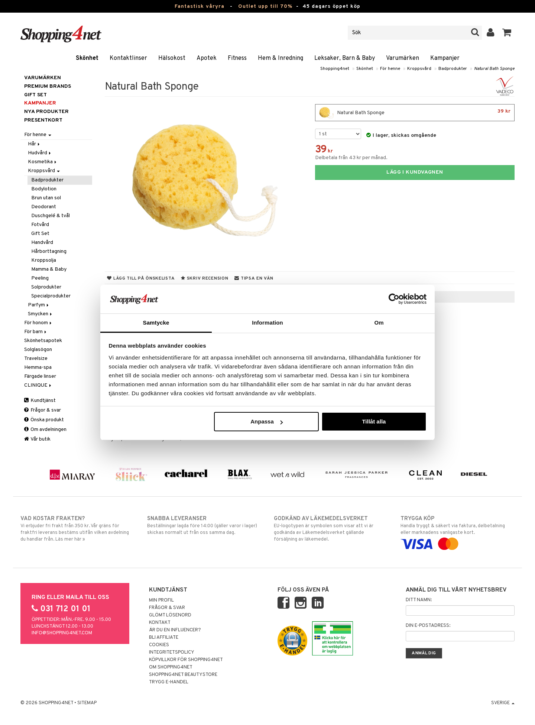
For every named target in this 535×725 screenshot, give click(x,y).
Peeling (40, 278)
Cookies (159, 645)
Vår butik (37, 439)
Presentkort (43, 120)
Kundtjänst (40, 400)
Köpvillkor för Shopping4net (186, 660)
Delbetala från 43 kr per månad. (351, 158)
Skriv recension (204, 278)
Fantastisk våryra (199, 6)
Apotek (207, 58)
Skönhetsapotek (43, 341)
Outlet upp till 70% (265, 6)
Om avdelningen (45, 429)
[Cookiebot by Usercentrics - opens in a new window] (394, 298)
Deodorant (43, 207)
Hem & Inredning (280, 58)
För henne (390, 69)
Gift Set (40, 234)
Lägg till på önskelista (141, 278)
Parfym (39, 305)
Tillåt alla (374, 421)
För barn (36, 332)
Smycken (40, 314)
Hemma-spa (38, 367)
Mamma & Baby (49, 269)
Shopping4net (334, 69)
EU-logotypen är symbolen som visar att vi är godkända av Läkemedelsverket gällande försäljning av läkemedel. (331, 528)
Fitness (237, 58)
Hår (34, 144)
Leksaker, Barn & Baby (344, 58)
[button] (507, 33)
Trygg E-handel (168, 682)
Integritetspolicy (171, 652)
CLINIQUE (38, 385)
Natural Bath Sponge (494, 69)
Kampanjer (445, 58)
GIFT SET (35, 95)
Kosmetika (43, 162)
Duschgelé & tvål (50, 216)
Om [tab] (378, 322)
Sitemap (87, 703)
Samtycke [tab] (156, 322)
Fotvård (40, 225)
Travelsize (36, 358)
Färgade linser (40, 376)
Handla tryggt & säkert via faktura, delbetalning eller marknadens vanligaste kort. (458, 531)
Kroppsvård (419, 69)
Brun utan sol (46, 198)
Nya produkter (46, 112)
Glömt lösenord (170, 615)
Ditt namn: (419, 600)
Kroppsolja (43, 260)
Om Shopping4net (170, 667)
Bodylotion (43, 189)
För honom (38, 323)
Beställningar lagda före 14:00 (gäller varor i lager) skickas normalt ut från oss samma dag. (204, 525)
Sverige (503, 703)
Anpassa (266, 421)
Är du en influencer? (175, 630)
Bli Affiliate (163, 638)
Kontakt (160, 623)
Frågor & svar (42, 410)
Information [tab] (267, 322)
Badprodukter (452, 69)
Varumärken (402, 58)
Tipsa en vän (253, 278)
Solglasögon (38, 350)
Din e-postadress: (428, 626)
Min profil (161, 600)
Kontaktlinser (128, 58)
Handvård (42, 242)
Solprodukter (46, 287)
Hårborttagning (49, 251)
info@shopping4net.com (62, 633)
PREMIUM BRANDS (47, 86)
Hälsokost (171, 58)
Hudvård (40, 153)
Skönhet (87, 58)
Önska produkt (44, 420)
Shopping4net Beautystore (183, 675)
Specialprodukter (51, 296)
